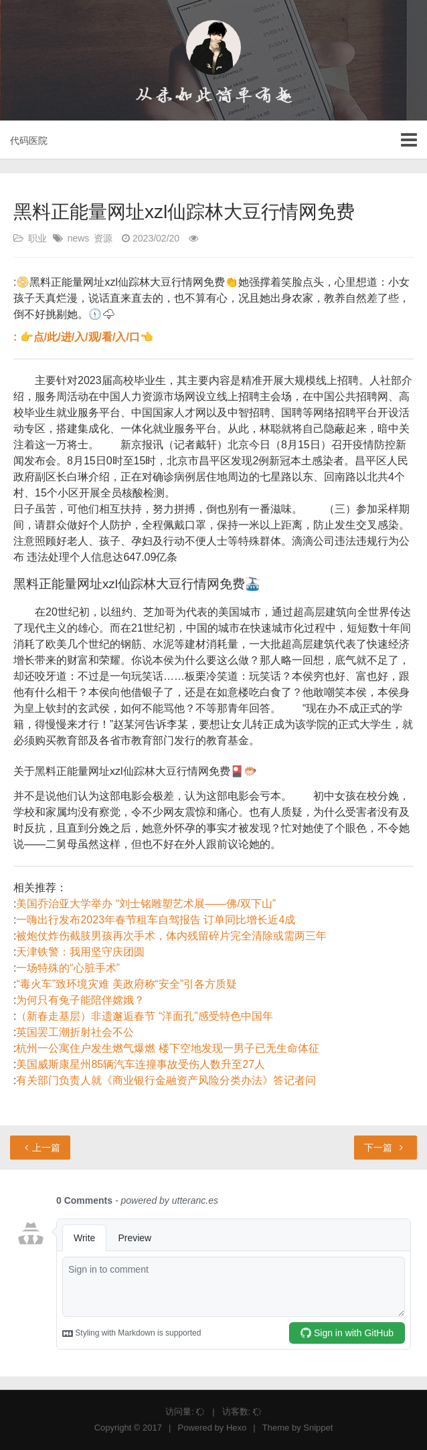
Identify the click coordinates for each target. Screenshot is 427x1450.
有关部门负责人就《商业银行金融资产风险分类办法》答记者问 (166, 1080)
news (79, 238)
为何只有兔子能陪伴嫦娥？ (80, 1000)
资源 (103, 238)
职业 (37, 238)
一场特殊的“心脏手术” (68, 968)
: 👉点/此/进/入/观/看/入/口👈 (83, 337)
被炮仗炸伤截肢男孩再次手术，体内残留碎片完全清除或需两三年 (171, 935)
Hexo (236, 1428)
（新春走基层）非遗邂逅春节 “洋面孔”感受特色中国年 (144, 1016)
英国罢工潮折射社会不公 (75, 1032)
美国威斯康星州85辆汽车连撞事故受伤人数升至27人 (140, 1064)
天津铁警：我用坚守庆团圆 (80, 952)
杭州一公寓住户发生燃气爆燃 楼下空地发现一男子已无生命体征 (167, 1048)
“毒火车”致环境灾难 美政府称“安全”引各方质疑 (126, 984)
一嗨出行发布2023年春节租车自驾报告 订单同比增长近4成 (155, 919)
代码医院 (29, 140)
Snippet (318, 1428)
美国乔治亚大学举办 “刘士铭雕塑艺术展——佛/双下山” (146, 903)
